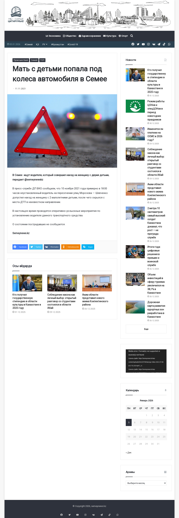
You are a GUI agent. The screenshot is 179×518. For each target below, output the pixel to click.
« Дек (128, 452)
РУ (43, 44)
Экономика (53, 36)
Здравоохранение (90, 36)
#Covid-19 (72, 44)
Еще (146, 329)
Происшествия (21, 60)
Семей (34, 60)
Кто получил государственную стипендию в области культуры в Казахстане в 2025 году (26, 301)
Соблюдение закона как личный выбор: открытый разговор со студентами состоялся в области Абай (61, 301)
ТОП (42, 60)
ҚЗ (37, 44)
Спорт (123, 36)
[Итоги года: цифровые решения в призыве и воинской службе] (135, 251)
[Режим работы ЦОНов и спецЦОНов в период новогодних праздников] (135, 106)
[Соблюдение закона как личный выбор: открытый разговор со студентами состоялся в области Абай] (62, 283)
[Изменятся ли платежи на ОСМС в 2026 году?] (135, 133)
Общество (69, 36)
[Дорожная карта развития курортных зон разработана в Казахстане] (135, 307)
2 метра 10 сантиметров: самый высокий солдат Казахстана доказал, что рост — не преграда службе (156, 223)
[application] (146, 361)
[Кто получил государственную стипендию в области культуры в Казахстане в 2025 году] (27, 283)
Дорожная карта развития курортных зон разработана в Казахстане (156, 309)
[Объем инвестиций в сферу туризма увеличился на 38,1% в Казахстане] (135, 279)
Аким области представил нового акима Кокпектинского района (156, 191)
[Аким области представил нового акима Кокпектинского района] (97, 283)
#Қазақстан (57, 44)
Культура (109, 36)
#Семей (29, 44)
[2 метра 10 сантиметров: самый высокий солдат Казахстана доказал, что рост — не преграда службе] (135, 213)
